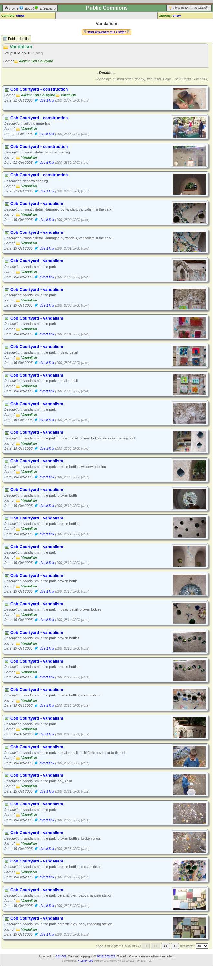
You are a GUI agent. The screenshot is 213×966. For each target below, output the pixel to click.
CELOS (60, 956)
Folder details (16, 39)
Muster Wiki (85, 960)
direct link (47, 100)
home (12, 8)
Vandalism (68, 95)
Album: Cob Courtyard (36, 61)
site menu (45, 8)
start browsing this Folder (107, 32)
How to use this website (191, 8)
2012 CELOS (105, 956)
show (20, 15)
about (27, 8)
